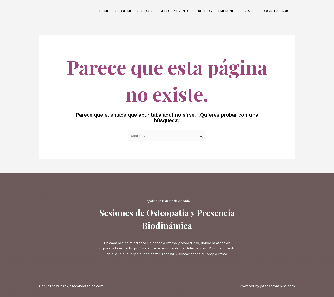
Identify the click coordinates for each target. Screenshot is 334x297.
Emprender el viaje (236, 11)
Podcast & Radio (274, 11)
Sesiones (145, 11)
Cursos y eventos (175, 11)
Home (104, 11)
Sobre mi (123, 11)
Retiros (205, 11)
